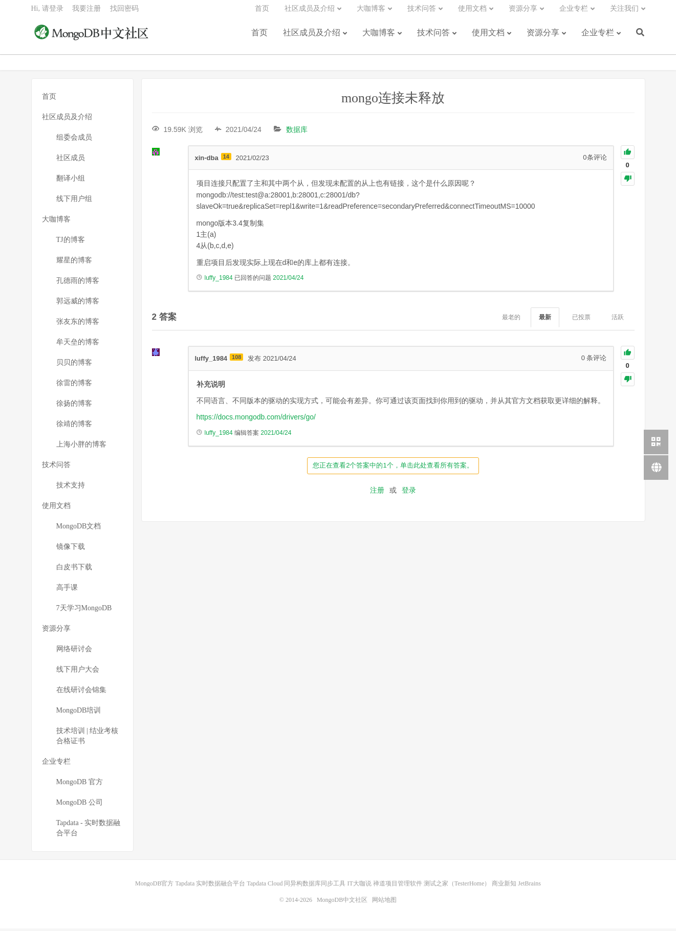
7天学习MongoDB (84, 610)
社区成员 (70, 160)
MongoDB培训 (78, 713)
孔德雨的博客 (77, 283)
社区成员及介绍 (311, 37)
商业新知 (504, 886)
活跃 (618, 320)
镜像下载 (70, 549)
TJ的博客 (70, 242)
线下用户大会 (77, 672)
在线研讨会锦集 (81, 692)
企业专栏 (597, 37)
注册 (377, 493)
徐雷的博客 (74, 385)
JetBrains (529, 886)
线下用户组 (74, 201)
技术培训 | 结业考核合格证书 (87, 738)
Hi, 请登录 (47, 13)
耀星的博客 (74, 263)
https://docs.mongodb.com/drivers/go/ (256, 420)
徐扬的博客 (74, 406)
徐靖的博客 (74, 426)
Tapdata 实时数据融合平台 (210, 886)
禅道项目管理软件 (397, 886)
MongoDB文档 (78, 529)
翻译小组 (70, 181)
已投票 (581, 320)
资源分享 (543, 37)
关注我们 (624, 13)
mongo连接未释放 (393, 100)
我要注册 (86, 13)
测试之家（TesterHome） (457, 886)
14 (226, 159)
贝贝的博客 (74, 365)
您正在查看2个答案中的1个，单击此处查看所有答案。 (393, 468)
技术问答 (433, 37)
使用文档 (488, 37)
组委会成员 (74, 140)
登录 (409, 493)
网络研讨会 (74, 651)
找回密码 (124, 13)
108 (236, 360)
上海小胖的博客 (81, 447)
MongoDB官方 (154, 886)
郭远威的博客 (77, 303)
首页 (259, 37)
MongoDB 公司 (79, 805)
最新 (545, 320)
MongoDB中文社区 (92, 38)
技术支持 (70, 488)
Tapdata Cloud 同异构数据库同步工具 (296, 886)
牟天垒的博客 (77, 344)
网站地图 (384, 902)
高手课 (67, 590)
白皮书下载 (74, 569)
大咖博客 (378, 37)
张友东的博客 (77, 324)
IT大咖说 (359, 886)
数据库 (297, 132)
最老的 (511, 320)
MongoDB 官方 (79, 784)
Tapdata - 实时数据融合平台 (88, 830)
